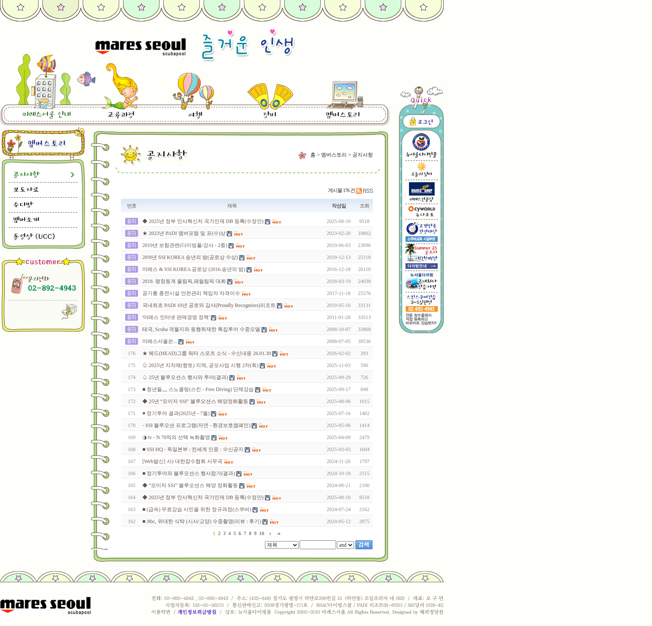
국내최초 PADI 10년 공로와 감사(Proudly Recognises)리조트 (209, 305)
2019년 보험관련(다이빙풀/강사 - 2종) (184, 245)
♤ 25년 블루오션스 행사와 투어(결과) (185, 377)
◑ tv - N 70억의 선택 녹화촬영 (176, 437)
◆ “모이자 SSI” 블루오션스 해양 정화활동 (190, 485)
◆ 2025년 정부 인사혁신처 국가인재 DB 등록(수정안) (203, 221)
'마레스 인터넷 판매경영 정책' (176, 317)
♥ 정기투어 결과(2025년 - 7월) (176, 413)
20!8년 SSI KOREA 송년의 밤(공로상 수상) (190, 257)
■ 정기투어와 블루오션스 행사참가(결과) (188, 473)
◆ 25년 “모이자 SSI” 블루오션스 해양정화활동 (195, 401)
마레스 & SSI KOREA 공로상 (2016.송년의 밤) (193, 269)
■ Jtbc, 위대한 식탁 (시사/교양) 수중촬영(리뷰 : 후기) (201, 521)
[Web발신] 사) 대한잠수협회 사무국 (182, 461)
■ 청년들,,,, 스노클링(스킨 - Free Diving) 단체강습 (198, 389)
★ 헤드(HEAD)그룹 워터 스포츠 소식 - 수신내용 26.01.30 (206, 353)
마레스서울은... (159, 341)
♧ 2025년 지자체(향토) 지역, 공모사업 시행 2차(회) (200, 365)
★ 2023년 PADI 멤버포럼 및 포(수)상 (183, 233)
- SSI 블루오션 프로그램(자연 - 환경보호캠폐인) (196, 425)
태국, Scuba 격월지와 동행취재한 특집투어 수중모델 (201, 329)
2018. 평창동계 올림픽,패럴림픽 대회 (184, 281)
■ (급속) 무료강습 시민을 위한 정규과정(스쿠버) (196, 509)
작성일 (339, 206)
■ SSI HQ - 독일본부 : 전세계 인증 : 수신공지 (192, 449)
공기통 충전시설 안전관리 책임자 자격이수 (191, 293)
